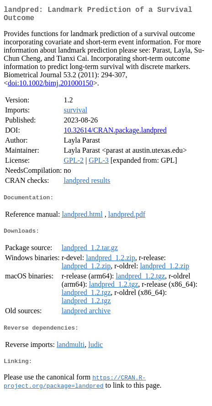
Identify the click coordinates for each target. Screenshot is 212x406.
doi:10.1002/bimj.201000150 (50, 87)
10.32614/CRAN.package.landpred (115, 134)
